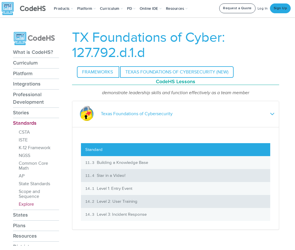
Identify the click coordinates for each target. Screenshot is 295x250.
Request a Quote (237, 8)
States (20, 215)
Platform (23, 73)
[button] (63, 8)
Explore (26, 204)
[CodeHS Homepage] (26, 8)
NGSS (24, 155)
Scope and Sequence (29, 194)
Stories (21, 112)
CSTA (24, 132)
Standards (25, 123)
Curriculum (25, 63)
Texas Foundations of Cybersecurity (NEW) (176, 72)
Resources (25, 236)
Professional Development (28, 98)
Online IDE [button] (151, 8)
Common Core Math (33, 165)
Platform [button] (86, 8)
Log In (263, 8)
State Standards (34, 184)
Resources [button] (177, 8)
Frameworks (98, 72)
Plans (19, 225)
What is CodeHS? (33, 52)
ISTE (23, 140)
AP (21, 176)
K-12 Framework (34, 148)
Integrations (27, 84)
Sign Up (280, 8)
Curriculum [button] (111, 8)
